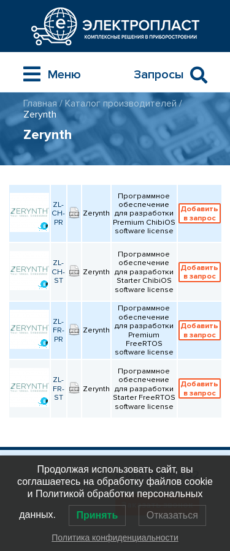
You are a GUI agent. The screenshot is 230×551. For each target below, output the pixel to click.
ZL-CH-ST (58, 271)
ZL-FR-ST (58, 388)
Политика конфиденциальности (115, 537)
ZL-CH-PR (58, 213)
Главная (40, 103)
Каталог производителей (121, 103)
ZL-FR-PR (58, 330)
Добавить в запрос (199, 213)
